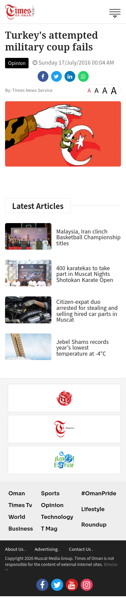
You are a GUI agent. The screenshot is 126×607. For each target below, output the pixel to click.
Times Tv (20, 505)
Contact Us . (81, 549)
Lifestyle (93, 509)
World (16, 517)
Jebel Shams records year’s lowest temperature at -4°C (82, 347)
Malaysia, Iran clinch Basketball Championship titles (88, 237)
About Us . (15, 549)
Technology (57, 517)
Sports (50, 493)
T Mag (49, 528)
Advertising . (47, 549)
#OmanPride (98, 493)
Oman (16, 493)
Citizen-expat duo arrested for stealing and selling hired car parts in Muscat (87, 310)
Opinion (17, 63)
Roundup (94, 524)
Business (20, 528)
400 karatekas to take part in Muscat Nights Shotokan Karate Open (84, 274)
